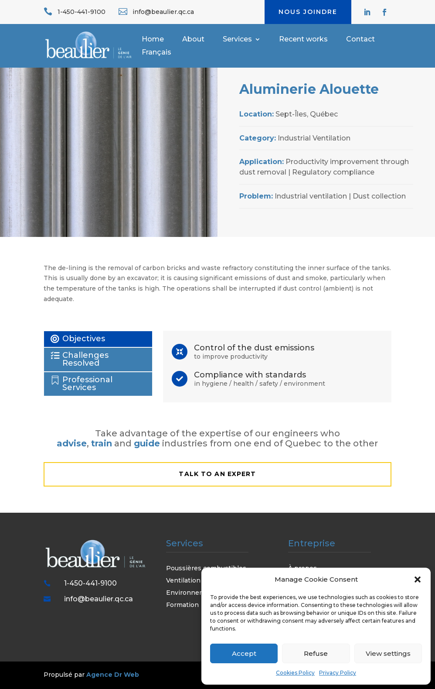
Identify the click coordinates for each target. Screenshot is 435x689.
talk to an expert (217, 474)
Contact (360, 39)
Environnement (191, 592)
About (193, 39)
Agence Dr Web (112, 675)
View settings (388, 653)
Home (153, 39)
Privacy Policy (337, 672)
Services (237, 39)
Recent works (303, 39)
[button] (417, 579)
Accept (244, 653)
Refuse (316, 653)
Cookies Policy (295, 672)
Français (156, 52)
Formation (182, 605)
